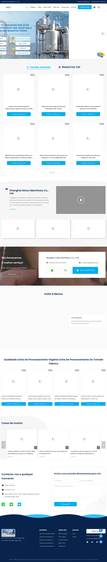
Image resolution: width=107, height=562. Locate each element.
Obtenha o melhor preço (18, 114)
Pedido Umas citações (84, 7)
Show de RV (47, 7)
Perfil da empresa (63, 533)
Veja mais (53, 172)
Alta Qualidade (76, 318)
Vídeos (39, 7)
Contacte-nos (65, 7)
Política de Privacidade (14, 559)
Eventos (73, 7)
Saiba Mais (14, 209)
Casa (26, 7)
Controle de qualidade (64, 540)
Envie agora (65, 504)
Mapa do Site (62, 543)
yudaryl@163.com (10, 489)
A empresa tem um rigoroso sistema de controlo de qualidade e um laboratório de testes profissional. (86, 322)
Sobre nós (56, 7)
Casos (73, 533)
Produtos (33, 7)
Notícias (74, 536)
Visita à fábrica (62, 536)
